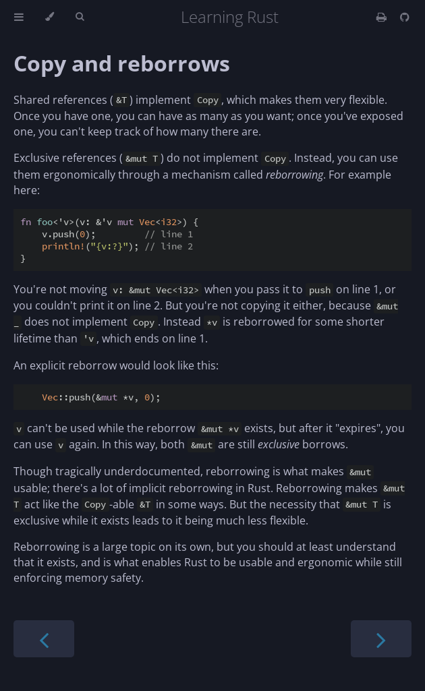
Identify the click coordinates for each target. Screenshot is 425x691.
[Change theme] (49, 17)
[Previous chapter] (43, 638)
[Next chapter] (381, 638)
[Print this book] (383, 16)
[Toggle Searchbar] (79, 17)
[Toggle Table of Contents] (18, 17)
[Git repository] (405, 16)
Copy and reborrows (121, 63)
